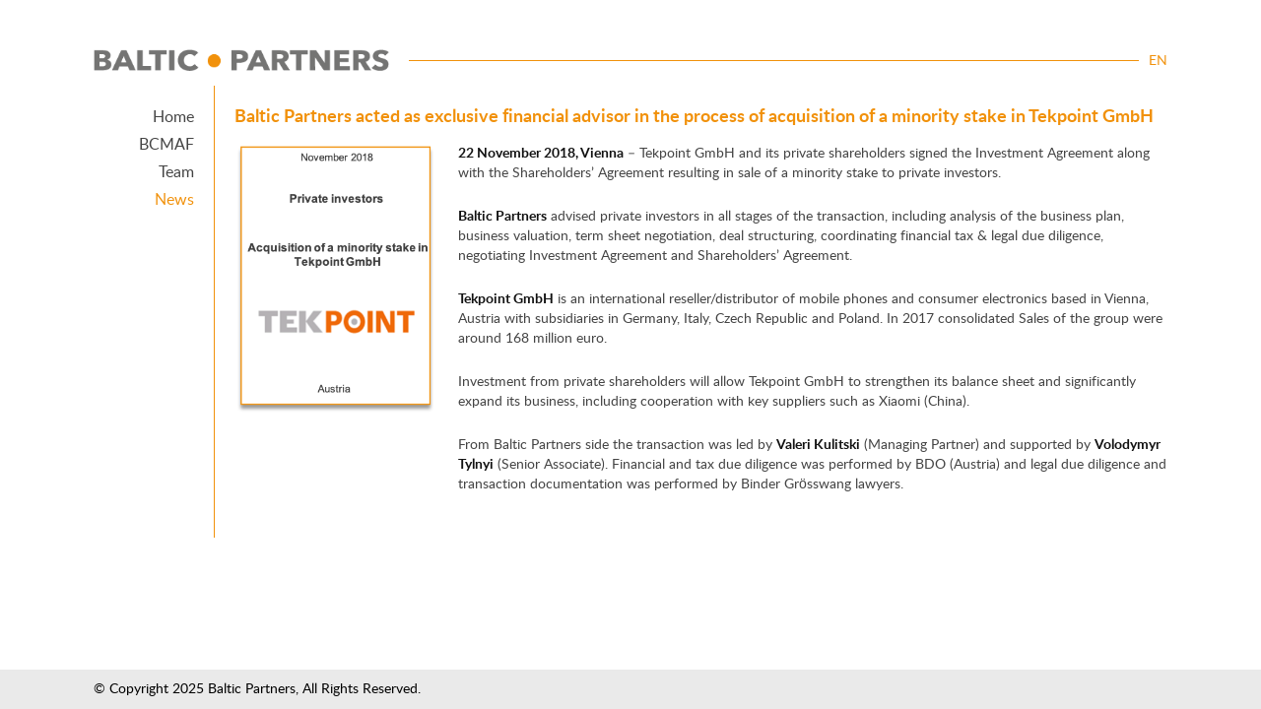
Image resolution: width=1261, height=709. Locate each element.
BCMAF (166, 145)
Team (176, 172)
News (174, 200)
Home (173, 117)
